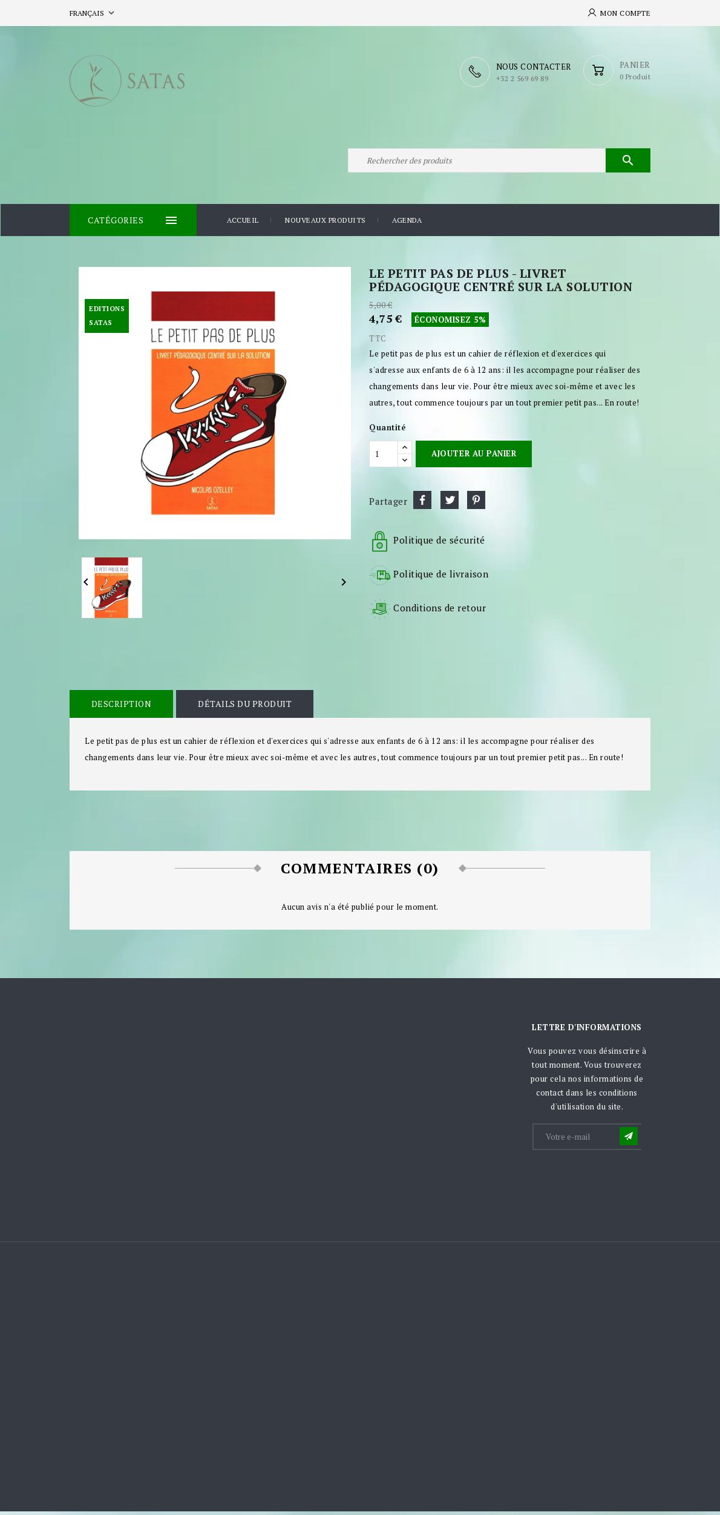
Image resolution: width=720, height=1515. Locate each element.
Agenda (407, 223)
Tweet (449, 503)
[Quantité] (383, 457)
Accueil (243, 223)
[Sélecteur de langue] (93, 13)
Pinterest (476, 503)
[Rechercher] (499, 162)
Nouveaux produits (325, 223)
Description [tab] (121, 706)
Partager (422, 503)
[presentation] (626, 1185)
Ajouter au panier (473, 457)
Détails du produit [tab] (243, 706)
